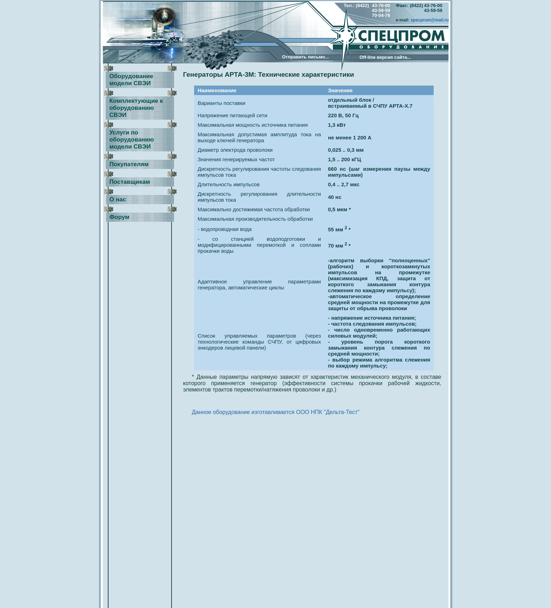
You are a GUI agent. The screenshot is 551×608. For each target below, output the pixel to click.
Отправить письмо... (305, 56)
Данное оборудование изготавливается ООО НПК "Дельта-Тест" (276, 412)
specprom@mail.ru (429, 20)
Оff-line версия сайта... (385, 57)
